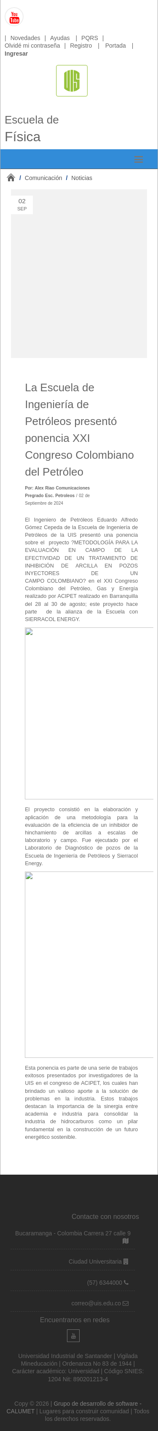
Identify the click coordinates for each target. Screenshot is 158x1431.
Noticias (81, 178)
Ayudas (60, 38)
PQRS (89, 38)
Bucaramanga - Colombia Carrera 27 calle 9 (73, 1233)
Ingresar (16, 53)
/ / (55, 178)
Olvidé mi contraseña (32, 45)
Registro (81, 45)
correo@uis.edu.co (97, 1303)
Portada (115, 45)
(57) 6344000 (105, 1282)
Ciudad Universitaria (96, 1261)
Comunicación (43, 178)
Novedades (25, 38)
